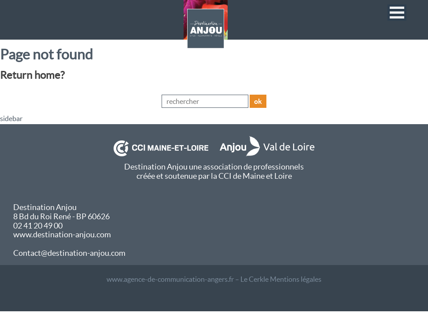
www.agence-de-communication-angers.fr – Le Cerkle (188, 279)
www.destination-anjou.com (62, 234)
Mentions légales (295, 279)
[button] (396, 12)
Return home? (32, 75)
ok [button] (258, 101)
